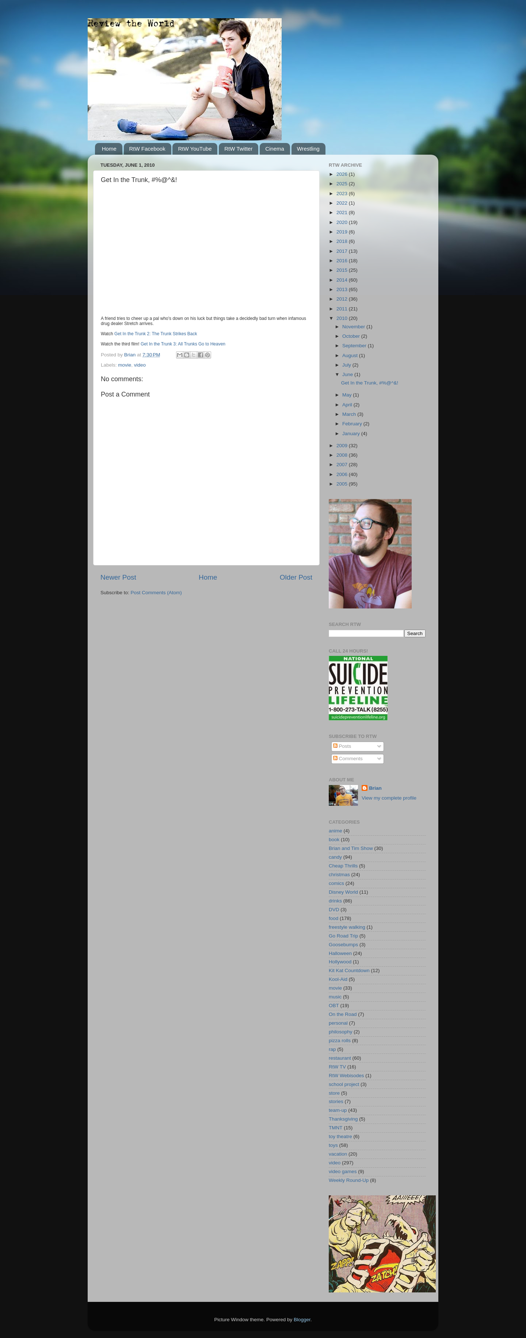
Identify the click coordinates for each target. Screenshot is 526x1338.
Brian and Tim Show (351, 848)
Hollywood (340, 961)
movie (124, 365)
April (348, 404)
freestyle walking (347, 927)
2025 (342, 183)
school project (344, 1084)
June (348, 374)
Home (109, 149)
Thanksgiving (343, 1119)
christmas (339, 874)
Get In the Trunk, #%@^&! (370, 383)
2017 (342, 251)
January (351, 433)
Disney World (343, 892)
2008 (342, 455)
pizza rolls (340, 1040)
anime (335, 831)
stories (336, 1101)
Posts (342, 746)
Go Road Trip (343, 936)
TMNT (336, 1127)
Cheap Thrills (343, 866)
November (354, 326)
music (335, 996)
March (349, 414)
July (347, 365)
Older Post (296, 577)
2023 (342, 193)
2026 (342, 174)
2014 (342, 280)
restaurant (340, 1058)
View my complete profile (389, 798)
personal (338, 1023)
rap (332, 1049)
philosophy (340, 1032)
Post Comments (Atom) (156, 592)
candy (335, 857)
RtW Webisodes (346, 1075)
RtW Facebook (147, 149)
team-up (338, 1110)
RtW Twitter (238, 149)
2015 (342, 270)
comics (336, 883)
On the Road (343, 1014)
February (352, 423)
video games (343, 1171)
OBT (334, 1005)
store (334, 1093)
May (347, 395)
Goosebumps (343, 944)
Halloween (340, 953)
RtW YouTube (194, 149)
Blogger (302, 1319)
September (355, 345)
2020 (342, 222)
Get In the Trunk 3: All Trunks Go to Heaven (183, 344)
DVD (334, 909)
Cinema (274, 149)
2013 (342, 289)
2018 (342, 241)
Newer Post (118, 577)
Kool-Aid (338, 979)
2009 (342, 445)
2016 (342, 260)
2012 (342, 299)
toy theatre (340, 1136)
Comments (348, 758)
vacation (338, 1154)
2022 (342, 203)
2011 (342, 309)
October (351, 336)
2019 (342, 232)
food (333, 918)
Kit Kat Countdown (349, 970)
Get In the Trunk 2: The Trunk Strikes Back (155, 333)
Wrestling (308, 149)
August (350, 355)
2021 (342, 212)
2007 (342, 464)
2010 (342, 318)
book (334, 839)
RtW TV (337, 1067)
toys (333, 1145)
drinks (335, 901)
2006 (342, 474)
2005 (342, 484)
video (140, 365)
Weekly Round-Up (349, 1180)
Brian (375, 788)
